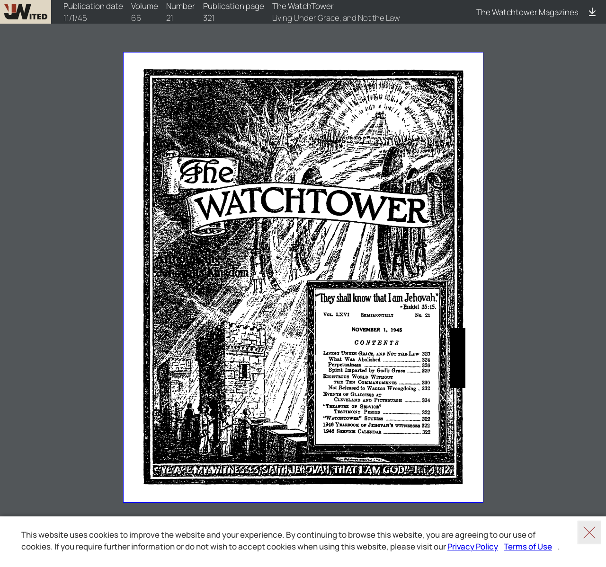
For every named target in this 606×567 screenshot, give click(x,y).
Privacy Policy (472, 546)
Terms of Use (528, 546)
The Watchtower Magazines (527, 12)
